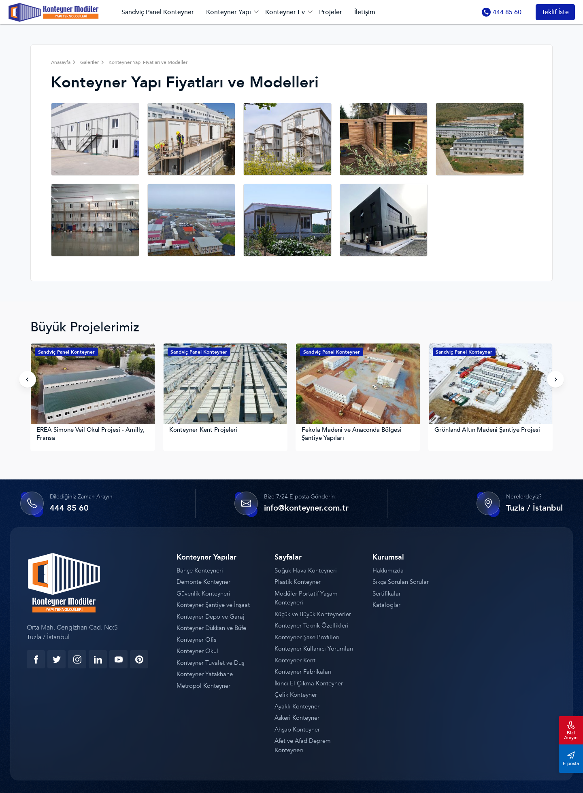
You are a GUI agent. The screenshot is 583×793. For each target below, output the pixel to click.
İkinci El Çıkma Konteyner (308, 683)
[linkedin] (98, 659)
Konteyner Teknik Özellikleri (311, 626)
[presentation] (27, 379)
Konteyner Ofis (196, 640)
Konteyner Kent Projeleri (203, 430)
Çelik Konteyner (295, 695)
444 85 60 (501, 12)
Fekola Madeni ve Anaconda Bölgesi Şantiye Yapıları (352, 434)
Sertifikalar (386, 593)
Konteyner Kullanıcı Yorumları (313, 649)
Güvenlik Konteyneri (203, 593)
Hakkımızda (388, 570)
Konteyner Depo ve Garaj (211, 617)
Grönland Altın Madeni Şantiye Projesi (487, 430)
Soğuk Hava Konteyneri (305, 570)
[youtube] (118, 659)
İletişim (364, 12)
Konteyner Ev (285, 12)
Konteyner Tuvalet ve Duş (210, 663)
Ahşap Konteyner (297, 729)
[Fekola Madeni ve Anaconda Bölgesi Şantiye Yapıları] (358, 384)
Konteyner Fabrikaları (303, 672)
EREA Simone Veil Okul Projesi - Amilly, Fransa (90, 434)
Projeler (330, 12)
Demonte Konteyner (203, 582)
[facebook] (36, 659)
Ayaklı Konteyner (296, 706)
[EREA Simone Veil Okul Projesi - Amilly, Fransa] (93, 384)
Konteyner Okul (197, 651)
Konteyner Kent (294, 660)
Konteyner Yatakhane (205, 674)
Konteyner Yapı (228, 12)
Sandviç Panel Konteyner (157, 12)
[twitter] (56, 659)
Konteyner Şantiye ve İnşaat (213, 605)
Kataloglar (386, 605)
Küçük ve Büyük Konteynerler (312, 614)
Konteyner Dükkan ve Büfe (211, 628)
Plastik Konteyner (297, 582)
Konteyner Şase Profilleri (307, 637)
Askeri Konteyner (296, 718)
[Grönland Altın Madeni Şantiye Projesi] (491, 384)
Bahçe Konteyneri (200, 570)
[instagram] (77, 659)
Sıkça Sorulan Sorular (400, 582)
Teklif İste (555, 12)
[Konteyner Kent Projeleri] (225, 384)
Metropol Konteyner (203, 686)
